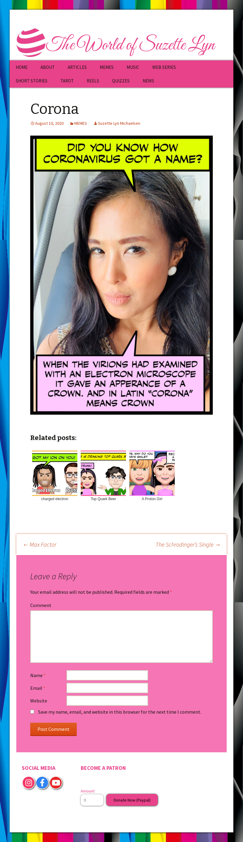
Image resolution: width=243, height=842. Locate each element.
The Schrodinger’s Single (188, 544)
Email (37, 688)
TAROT (67, 81)
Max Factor (39, 544)
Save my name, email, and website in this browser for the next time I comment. (119, 712)
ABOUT (47, 67)
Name (38, 675)
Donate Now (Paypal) (132, 800)
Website (38, 701)
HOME (22, 67)
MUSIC (133, 67)
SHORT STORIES (31, 81)
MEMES (107, 67)
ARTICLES (77, 67)
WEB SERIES (164, 67)
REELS (93, 81)
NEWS (148, 81)
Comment (40, 605)
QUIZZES (121, 81)
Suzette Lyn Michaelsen (119, 123)
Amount (88, 791)
